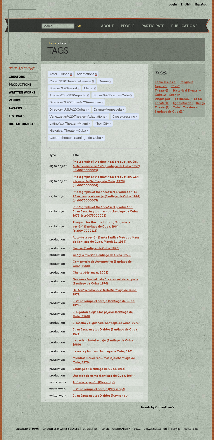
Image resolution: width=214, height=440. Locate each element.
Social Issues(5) (165, 82)
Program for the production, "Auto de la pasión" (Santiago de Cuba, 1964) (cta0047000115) (101, 227)
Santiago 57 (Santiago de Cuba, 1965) (99, 369)
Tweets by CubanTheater (158, 407)
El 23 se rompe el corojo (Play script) (99, 389)
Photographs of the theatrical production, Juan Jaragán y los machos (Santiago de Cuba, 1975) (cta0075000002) (105, 211)
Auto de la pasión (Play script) (94, 382)
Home (51, 43)
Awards (15, 108)
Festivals (16, 116)
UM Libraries (90, 429)
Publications (184, 26)
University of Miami (27, 429)
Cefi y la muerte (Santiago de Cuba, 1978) (102, 255)
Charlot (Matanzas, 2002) (90, 272)
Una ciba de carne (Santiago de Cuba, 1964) (104, 375)
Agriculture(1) (183, 103)
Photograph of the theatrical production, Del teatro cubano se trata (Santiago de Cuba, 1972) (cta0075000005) (106, 166)
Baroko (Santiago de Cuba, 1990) (96, 248)
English (186, 4)
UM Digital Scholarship (116, 429)
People (128, 26)
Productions (20, 84)
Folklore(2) (182, 99)
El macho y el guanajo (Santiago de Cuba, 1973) (106, 323)
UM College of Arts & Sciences (61, 429)
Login (173, 4)
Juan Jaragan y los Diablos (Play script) (100, 395)
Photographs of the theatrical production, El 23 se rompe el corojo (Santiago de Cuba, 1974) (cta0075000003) (106, 196)
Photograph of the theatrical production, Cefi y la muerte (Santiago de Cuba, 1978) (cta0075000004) (106, 181)
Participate (153, 26)
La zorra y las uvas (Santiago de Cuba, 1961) (103, 351)
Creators (17, 76)
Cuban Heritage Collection (150, 429)
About (107, 26)
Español (201, 4)
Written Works (22, 92)
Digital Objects (22, 124)
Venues (15, 100)
